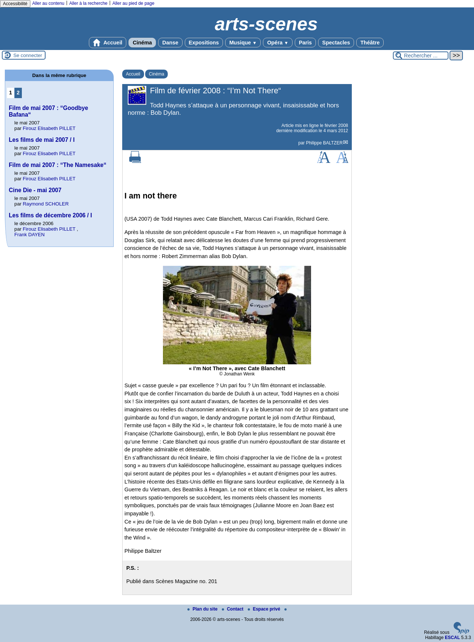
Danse (170, 43)
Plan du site (203, 609)
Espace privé (264, 609)
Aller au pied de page (133, 3)
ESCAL (452, 637)
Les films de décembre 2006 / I (50, 215)
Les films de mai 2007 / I (42, 140)
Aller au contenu (48, 3)
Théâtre (370, 43)
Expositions (204, 43)
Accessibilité (15, 3)
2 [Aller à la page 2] (18, 93)
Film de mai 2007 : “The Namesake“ (57, 165)
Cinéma (142, 43)
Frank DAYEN (29, 234)
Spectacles (336, 43)
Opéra (277, 43)
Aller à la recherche (88, 3)
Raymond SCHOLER (46, 204)
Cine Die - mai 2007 (35, 190)
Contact (233, 609)
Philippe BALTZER (324, 143)
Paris (305, 43)
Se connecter (27, 55)
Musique (243, 43)
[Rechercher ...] (420, 55)
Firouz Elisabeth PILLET (49, 128)
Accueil (108, 42)
